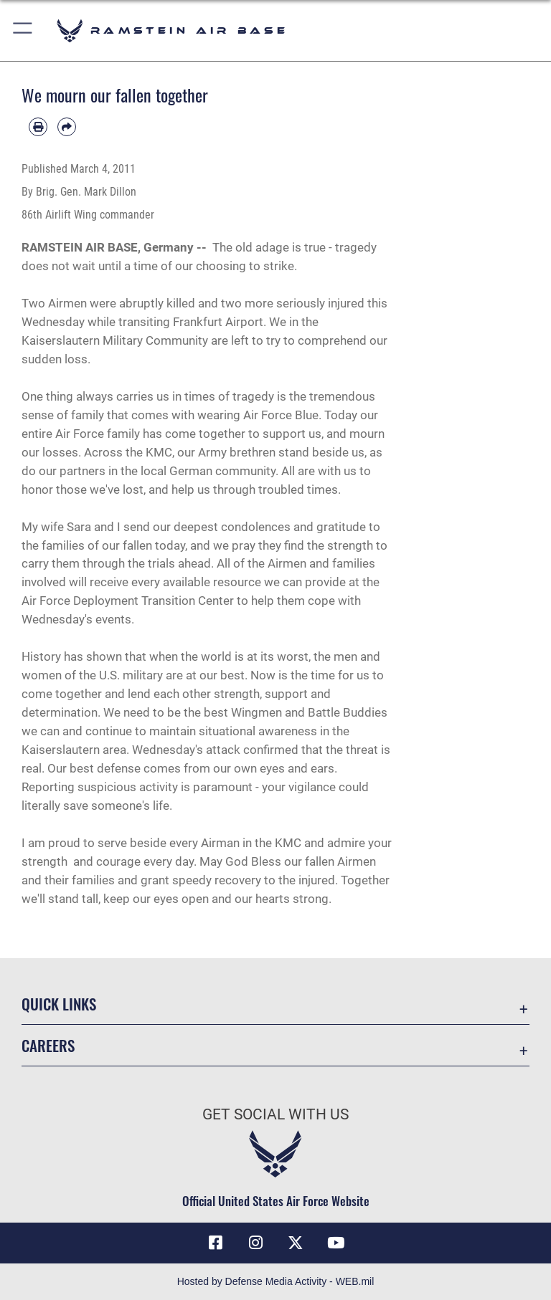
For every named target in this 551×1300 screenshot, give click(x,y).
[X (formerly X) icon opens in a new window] (295, 1242)
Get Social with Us (275, 1114)
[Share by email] (66, 127)
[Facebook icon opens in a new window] (215, 1242)
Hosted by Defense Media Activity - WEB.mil (276, 1281)
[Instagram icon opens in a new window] (255, 1242)
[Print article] (38, 127)
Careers (48, 1045)
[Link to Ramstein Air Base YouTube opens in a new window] (336, 1242)
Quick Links (59, 1004)
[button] (23, 30)
